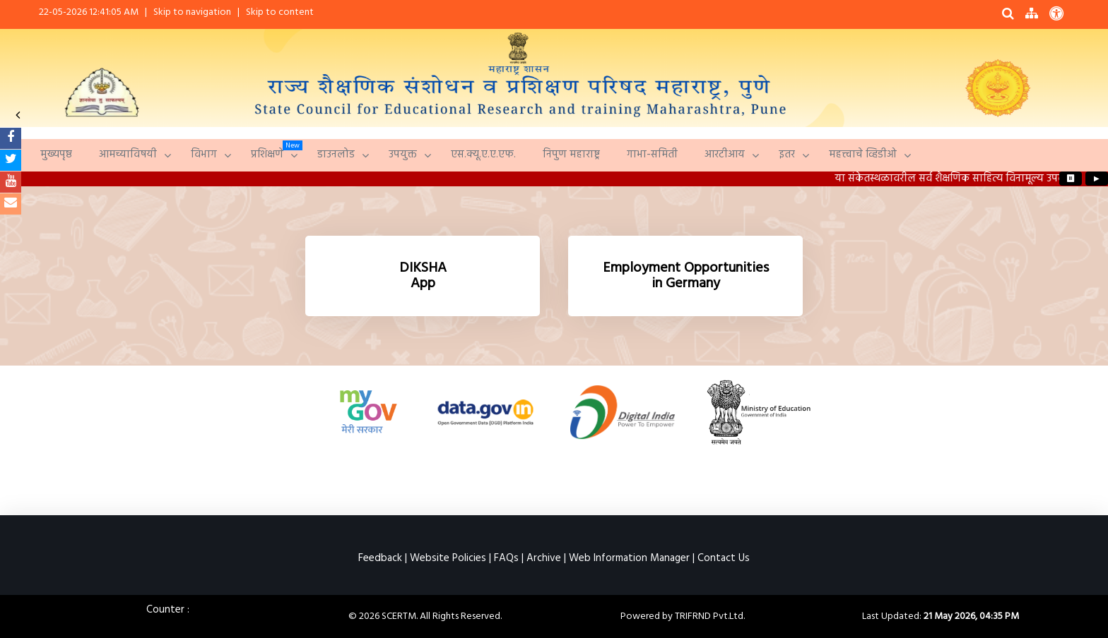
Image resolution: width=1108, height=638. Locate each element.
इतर (787, 154)
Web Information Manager (629, 558)
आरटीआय (725, 154)
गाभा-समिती (652, 154)
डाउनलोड (336, 154)
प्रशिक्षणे (267, 154)
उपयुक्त (403, 154)
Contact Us (723, 558)
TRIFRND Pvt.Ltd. (710, 616)
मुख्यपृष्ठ (56, 154)
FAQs (506, 558)
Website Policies (448, 558)
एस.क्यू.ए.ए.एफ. (483, 154)
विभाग (204, 154)
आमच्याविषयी (128, 154)
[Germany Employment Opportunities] (685, 276)
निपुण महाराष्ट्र (571, 154)
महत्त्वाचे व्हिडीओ (863, 154)
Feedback (380, 558)
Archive (543, 558)
